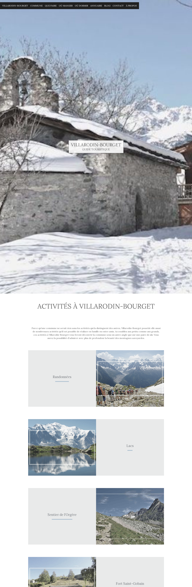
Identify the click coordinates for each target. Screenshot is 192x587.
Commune (36, 5)
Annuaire (96, 5)
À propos (131, 5)
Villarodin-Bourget (15, 5)
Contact (118, 5)
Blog (107, 5)
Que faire (51, 5)
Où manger (66, 5)
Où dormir (81, 5)
